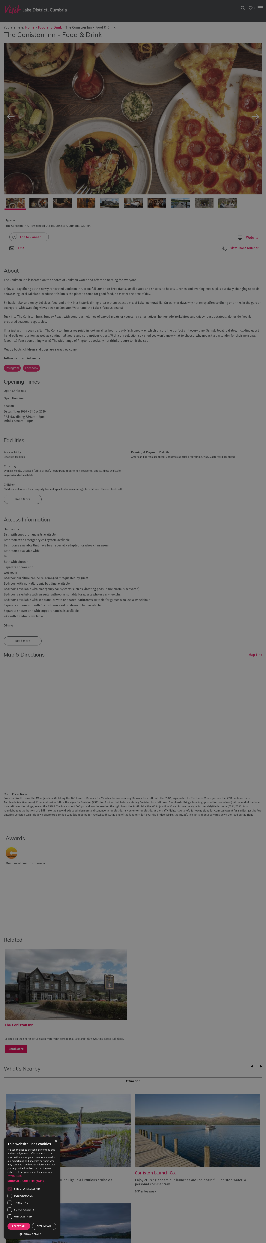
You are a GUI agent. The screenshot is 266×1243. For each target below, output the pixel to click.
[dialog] (133, 621)
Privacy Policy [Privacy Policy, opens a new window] (14, 1175)
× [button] (55, 1141)
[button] (31, 1181)
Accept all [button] (19, 1226)
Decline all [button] (44, 1226)
